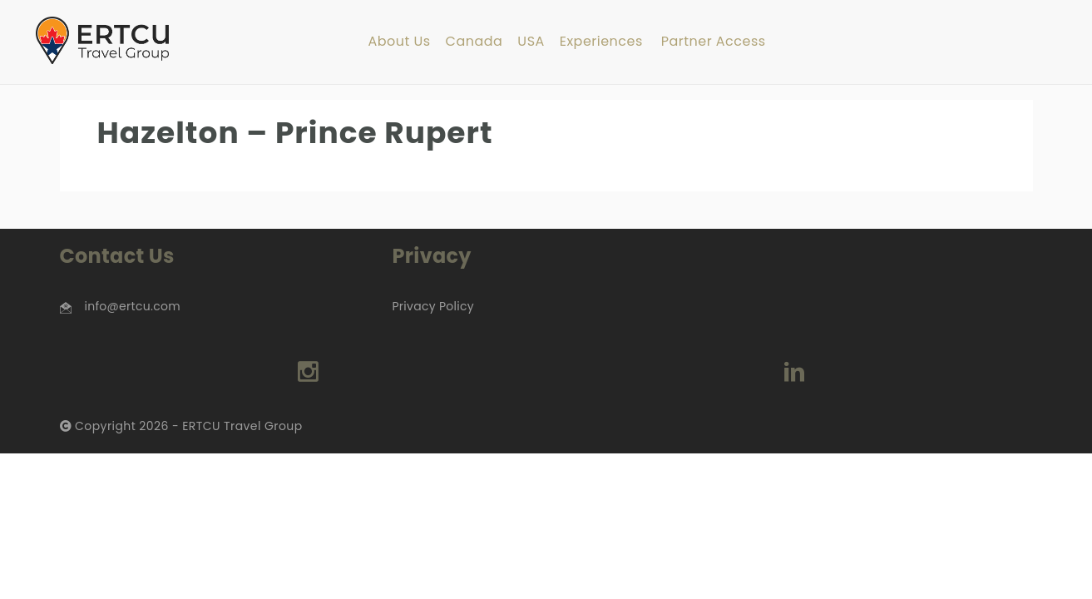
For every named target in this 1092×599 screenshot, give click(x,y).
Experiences (601, 42)
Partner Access (713, 42)
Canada (474, 42)
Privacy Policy (432, 306)
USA (530, 42)
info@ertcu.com (132, 306)
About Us (399, 42)
